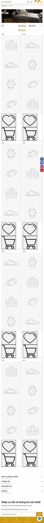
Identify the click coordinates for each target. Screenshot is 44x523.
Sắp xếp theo (22, 26)
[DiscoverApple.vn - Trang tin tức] (27, 520)
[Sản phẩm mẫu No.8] (32, 410)
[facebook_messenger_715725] (39, 518)
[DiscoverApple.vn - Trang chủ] (5, 520)
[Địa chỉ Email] (22, 514)
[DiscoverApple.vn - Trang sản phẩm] (16, 520)
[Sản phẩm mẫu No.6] (32, 301)
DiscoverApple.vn (6, 2)
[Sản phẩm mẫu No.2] (32, 84)
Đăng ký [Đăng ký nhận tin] (39, 514)
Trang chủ (4, 5)
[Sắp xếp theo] (34, 25)
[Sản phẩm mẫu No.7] (11, 410)
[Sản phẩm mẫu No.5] (11, 301)
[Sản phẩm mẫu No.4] (32, 193)
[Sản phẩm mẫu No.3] (11, 193)
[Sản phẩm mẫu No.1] (11, 84)
